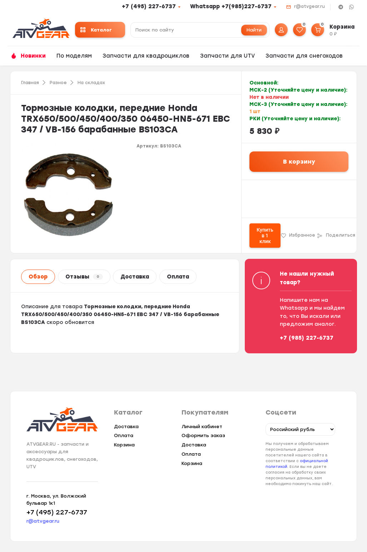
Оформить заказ (203, 435)
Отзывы (84, 276)
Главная (30, 82)
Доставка (134, 276)
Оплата (178, 276)
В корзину (299, 161)
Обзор (38, 276)
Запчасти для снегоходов (304, 56)
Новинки (33, 56)
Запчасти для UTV (227, 56)
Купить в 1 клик (265, 235)
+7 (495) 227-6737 (149, 6)
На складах (91, 82)
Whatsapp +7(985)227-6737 (231, 6)
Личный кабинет (202, 426)
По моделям (74, 56)
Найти (254, 30)
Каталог (96, 30)
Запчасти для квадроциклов (146, 56)
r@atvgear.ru (309, 6)
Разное (58, 82)
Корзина (124, 444)
